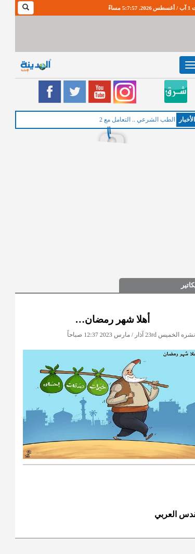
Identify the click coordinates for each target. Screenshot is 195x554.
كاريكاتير (178, 285)
